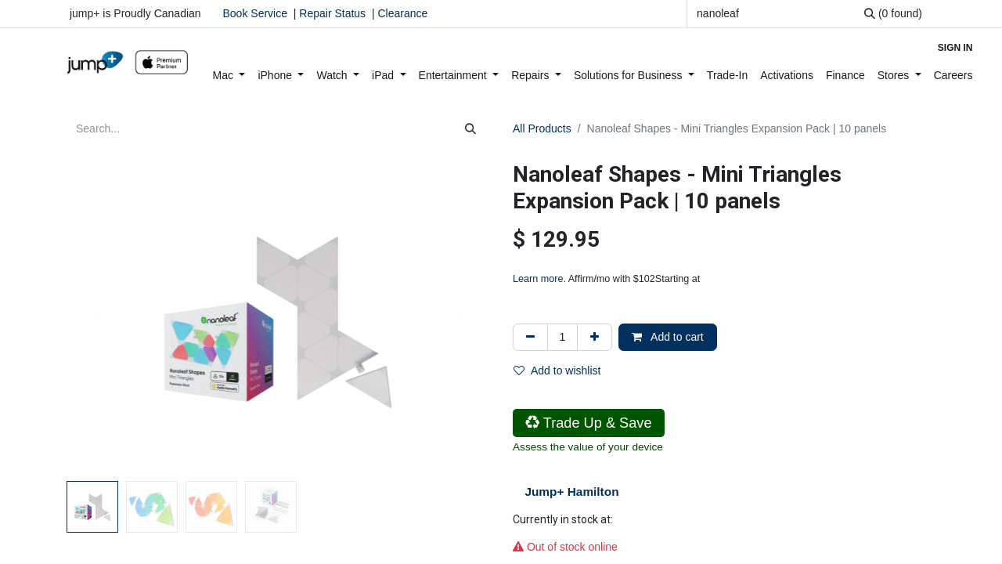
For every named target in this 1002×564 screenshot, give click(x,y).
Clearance (402, 13)
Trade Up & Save (588, 423)
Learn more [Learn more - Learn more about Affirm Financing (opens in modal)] (538, 278)
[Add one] (594, 337)
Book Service (255, 13)
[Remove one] (530, 337)
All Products (542, 128)
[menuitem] (229, 75)
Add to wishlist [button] (557, 370)
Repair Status (332, 13)
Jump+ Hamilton (571, 491)
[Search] (893, 13)
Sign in (955, 47)
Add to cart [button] (668, 337)
